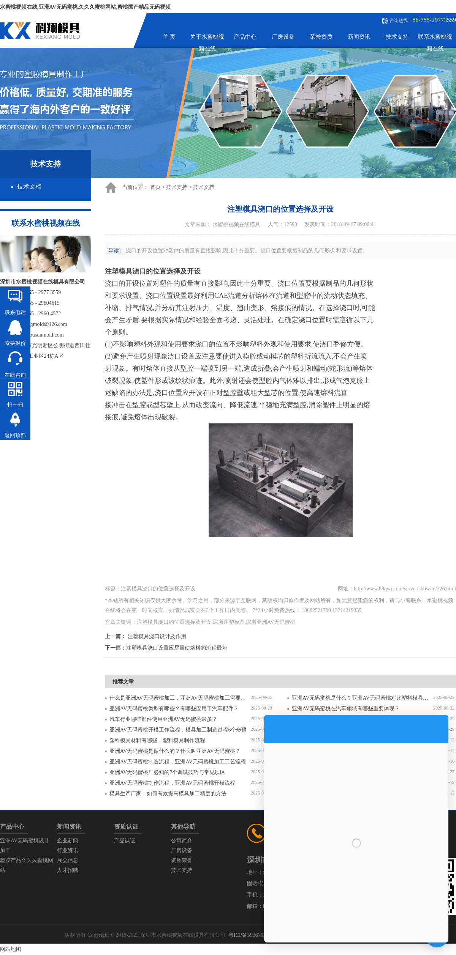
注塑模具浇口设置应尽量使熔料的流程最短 (176, 648)
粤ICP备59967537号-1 (253, 935)
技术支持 (397, 37)
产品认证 (124, 840)
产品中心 (245, 37)
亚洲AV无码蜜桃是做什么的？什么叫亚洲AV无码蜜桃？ (175, 751)
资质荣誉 (181, 860)
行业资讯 (67, 850)
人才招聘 (67, 870)
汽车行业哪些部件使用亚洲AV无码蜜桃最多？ (163, 719)
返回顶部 (15, 435)
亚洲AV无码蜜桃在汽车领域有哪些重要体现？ (346, 708)
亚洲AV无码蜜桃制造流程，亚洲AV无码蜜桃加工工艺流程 (177, 762)
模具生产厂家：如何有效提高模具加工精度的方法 (167, 793)
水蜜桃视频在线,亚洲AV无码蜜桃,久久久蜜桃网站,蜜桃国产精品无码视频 (85, 7)
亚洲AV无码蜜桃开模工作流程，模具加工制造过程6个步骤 (178, 730)
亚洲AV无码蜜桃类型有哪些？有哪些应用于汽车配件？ (174, 708)
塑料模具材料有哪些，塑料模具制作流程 (157, 740)
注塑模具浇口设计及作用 (157, 636)
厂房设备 (283, 37)
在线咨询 (15, 375)
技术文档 (29, 186)
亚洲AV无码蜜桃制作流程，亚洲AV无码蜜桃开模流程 (172, 783)
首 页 (169, 37)
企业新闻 (67, 840)
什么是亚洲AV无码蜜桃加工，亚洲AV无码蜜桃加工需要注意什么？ (180, 698)
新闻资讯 (359, 37)
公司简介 (181, 840)
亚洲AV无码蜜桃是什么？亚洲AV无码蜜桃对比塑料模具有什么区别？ (362, 698)
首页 (155, 187)
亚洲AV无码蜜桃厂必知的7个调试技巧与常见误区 (167, 772)
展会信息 (67, 860)
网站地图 (10, 949)
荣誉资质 (321, 37)
